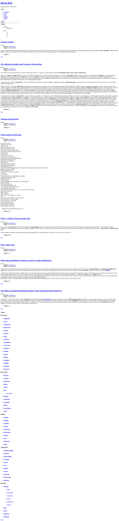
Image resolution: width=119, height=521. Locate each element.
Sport (5, 14)
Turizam (6, 17)
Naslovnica (6, 12)
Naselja (8, 489)
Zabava (6, 462)
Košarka (6, 435)
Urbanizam (7, 399)
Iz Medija (6, 363)
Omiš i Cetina (7, 477)
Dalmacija (6, 480)
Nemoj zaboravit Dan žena (11, 135)
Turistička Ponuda (8, 450)
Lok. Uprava (7, 345)
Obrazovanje (7, 327)
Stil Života (6, 339)
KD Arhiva (6, 369)
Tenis (5, 438)
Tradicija (6, 378)
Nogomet (6, 417)
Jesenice (6, 471)
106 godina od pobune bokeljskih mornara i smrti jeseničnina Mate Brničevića (31, 291)
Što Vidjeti (6, 459)
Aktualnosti (7, 318)
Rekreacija (6, 441)
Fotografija (7, 402)
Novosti (6, 13)
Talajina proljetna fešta (10, 119)
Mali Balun (7, 429)
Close (2, 519)
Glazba (5, 387)
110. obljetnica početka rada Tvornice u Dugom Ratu (21, 64)
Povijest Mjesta (10, 501)
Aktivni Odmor (8, 456)
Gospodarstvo (7, 324)
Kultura (5, 16)
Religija (6, 357)
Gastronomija (7, 408)
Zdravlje (6, 333)
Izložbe (5, 405)
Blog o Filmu (9, 393)
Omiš (5, 507)
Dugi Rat (6, 468)
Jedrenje (6, 426)
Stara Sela (6, 474)
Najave (5, 321)
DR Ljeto (6, 375)
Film (5, 390)
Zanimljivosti (12, 46)
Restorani (6, 453)
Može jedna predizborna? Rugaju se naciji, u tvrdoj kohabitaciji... (26, 260)
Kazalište (6, 396)
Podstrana (6, 513)
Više (2, 57)
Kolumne (6, 351)
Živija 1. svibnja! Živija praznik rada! (15, 218)
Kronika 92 (7, 360)
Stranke (6, 354)
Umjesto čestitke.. (7, 42)
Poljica (5, 510)
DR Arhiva (6, 366)
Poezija (5, 384)
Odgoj (5, 336)
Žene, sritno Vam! (8, 245)
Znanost (6, 330)
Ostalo (5, 411)
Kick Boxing (7, 432)
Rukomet (6, 420)
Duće (5, 465)
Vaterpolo (6, 423)
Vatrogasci (6, 348)
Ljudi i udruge (10, 492)
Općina (5, 18)
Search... (3, 22)
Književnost (7, 381)
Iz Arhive (9, 504)
